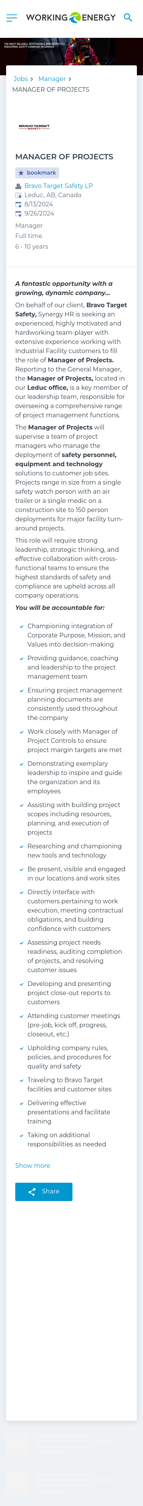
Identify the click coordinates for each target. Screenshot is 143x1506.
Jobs (21, 79)
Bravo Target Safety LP (58, 186)
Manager (52, 79)
